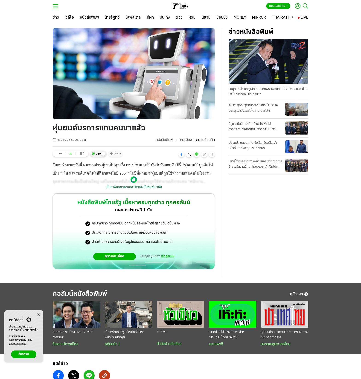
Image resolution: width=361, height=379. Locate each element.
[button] (181, 154)
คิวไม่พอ (162, 332)
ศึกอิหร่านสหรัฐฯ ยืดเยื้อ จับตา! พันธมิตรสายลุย (124, 334)
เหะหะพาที (216, 344)
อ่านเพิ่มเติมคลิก (18, 338)
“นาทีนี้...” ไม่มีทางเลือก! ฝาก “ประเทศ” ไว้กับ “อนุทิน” (226, 334)
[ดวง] (179, 17)
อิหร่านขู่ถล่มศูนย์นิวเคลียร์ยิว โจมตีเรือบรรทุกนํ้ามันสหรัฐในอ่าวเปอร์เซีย (253, 108)
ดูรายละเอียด (115, 256)
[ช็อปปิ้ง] (222, 17)
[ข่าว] (56, 17)
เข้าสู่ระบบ (167, 256)
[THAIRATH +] (283, 17)
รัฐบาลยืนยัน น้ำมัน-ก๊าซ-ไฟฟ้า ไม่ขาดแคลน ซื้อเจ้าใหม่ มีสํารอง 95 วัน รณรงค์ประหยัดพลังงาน (252, 127)
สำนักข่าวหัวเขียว (169, 344)
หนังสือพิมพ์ (164, 140)
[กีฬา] (150, 17)
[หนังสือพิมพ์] (89, 17)
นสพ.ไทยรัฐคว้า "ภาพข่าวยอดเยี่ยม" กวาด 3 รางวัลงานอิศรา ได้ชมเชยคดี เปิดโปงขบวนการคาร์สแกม (255, 164)
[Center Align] (39, 314)
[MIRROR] (259, 17)
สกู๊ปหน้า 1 (112, 344)
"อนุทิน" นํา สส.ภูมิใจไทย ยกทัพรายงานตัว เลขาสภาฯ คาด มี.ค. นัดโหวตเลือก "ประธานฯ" (268, 91)
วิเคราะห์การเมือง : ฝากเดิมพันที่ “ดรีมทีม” (73, 334)
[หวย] (192, 17)
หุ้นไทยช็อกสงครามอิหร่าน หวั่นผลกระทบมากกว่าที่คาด (284, 334)
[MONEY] (240, 17)
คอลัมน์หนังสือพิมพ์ (80, 294)
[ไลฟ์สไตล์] (133, 17)
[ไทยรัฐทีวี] (112, 17)
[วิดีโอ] (69, 17)
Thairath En (278, 6)
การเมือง (185, 140)
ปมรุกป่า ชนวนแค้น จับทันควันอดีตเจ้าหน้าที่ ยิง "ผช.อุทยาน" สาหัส (253, 145)
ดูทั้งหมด (299, 294)
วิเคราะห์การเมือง (65, 344)
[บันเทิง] (165, 17)
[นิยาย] (205, 17)
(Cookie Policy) (17, 343)
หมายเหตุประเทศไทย (275, 344)
